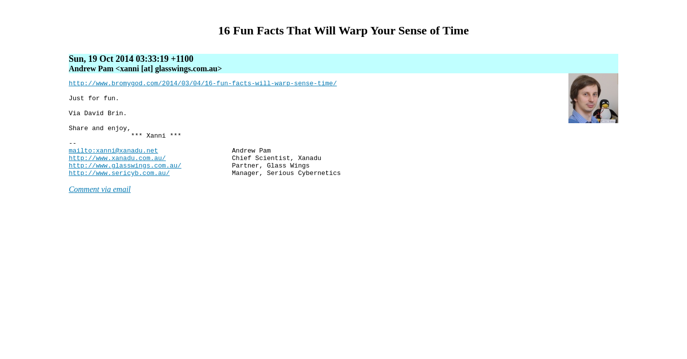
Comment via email (100, 208)
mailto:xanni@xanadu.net (113, 165)
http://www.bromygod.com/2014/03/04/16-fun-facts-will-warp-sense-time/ (203, 84)
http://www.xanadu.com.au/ (117, 174)
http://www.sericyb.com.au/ (119, 191)
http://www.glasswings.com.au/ (125, 183)
